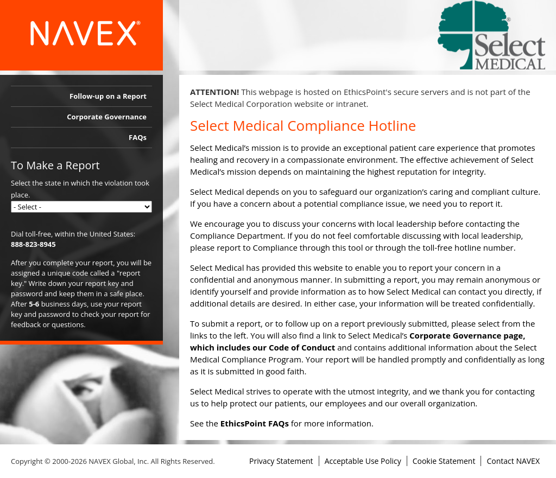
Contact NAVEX (513, 461)
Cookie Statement (444, 461)
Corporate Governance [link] (107, 117)
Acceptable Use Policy (363, 461)
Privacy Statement (281, 461)
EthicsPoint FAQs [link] (254, 423)
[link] (491, 34)
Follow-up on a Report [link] (108, 96)
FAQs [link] (138, 137)
